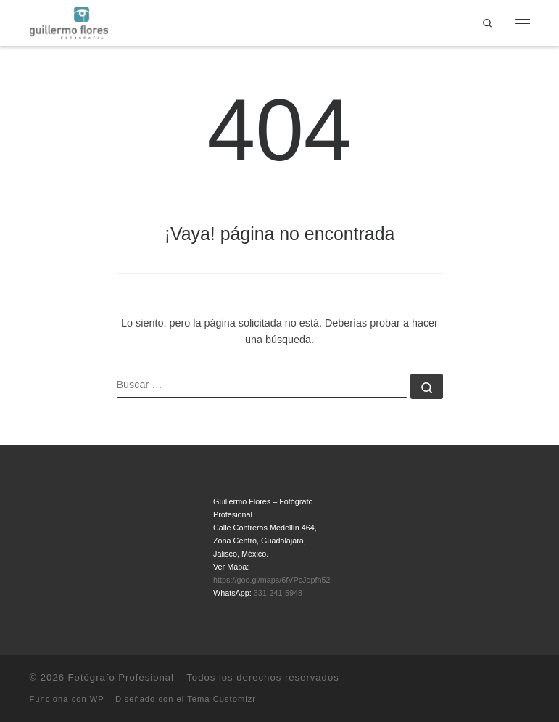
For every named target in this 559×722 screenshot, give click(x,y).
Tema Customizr (221, 698)
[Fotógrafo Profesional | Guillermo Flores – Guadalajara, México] (69, 22)
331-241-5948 (278, 592)
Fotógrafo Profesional (121, 677)
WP (97, 698)
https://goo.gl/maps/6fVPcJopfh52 (271, 579)
